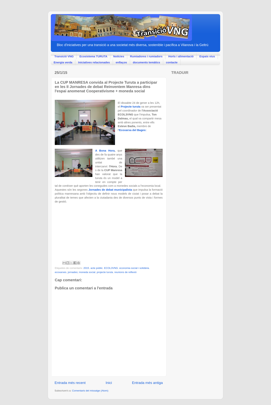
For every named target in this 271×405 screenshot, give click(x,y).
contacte (172, 62)
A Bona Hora (105, 150)
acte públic (97, 268)
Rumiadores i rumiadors (146, 56)
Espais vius (207, 56)
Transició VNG (64, 56)
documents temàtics (146, 62)
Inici (109, 383)
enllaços (121, 62)
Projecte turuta (131, 106)
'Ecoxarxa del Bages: (132, 130)
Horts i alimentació (180, 56)
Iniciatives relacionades (94, 62)
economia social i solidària (134, 268)
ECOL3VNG (111, 268)
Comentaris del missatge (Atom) (90, 390)
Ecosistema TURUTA (93, 56)
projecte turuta (105, 272)
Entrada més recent (70, 383)
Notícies (118, 56)
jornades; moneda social (81, 272)
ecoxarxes (60, 272)
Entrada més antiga (147, 383)
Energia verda (63, 62)
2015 (86, 268)
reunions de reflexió (125, 272)
